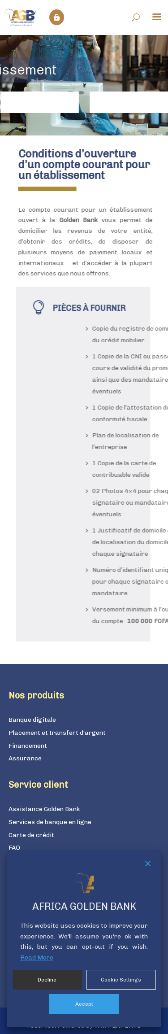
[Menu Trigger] (156, 16)
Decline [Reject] (47, 980)
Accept (84, 1004)
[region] (84, 85)
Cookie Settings (121, 980)
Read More (36, 957)
